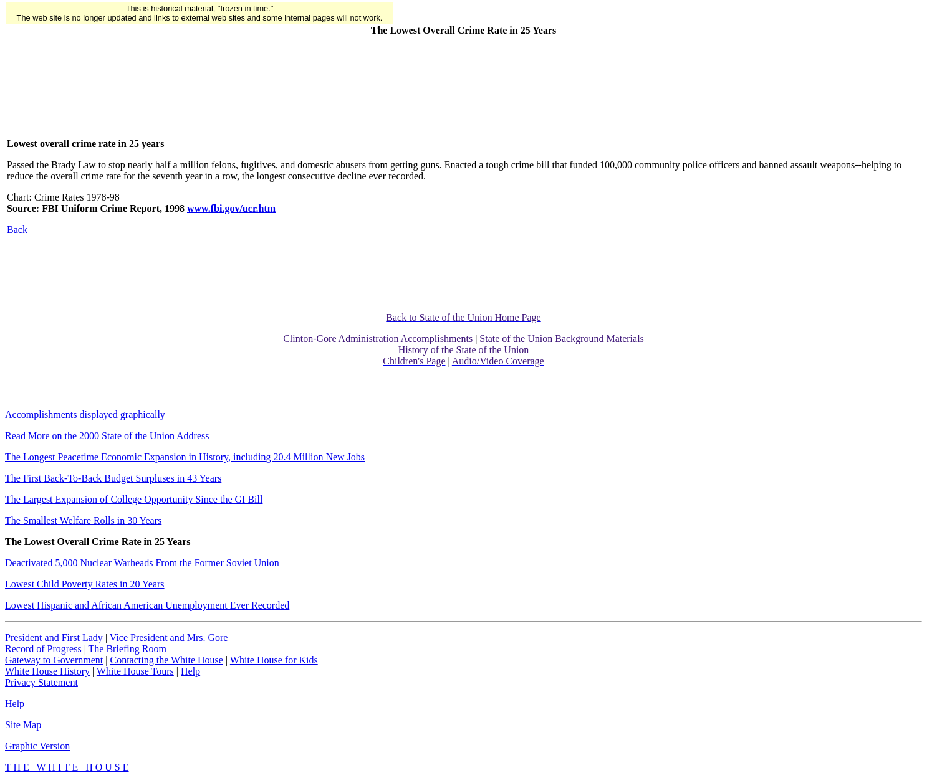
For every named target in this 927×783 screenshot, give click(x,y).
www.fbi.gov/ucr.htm (231, 208)
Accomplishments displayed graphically (85, 414)
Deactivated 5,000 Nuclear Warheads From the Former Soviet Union (142, 563)
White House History (47, 671)
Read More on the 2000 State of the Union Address (107, 435)
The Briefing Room (127, 648)
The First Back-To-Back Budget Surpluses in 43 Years (113, 478)
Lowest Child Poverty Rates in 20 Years (85, 584)
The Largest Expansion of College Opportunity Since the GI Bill (133, 499)
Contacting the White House (166, 660)
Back (17, 229)
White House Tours (135, 671)
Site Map (23, 724)
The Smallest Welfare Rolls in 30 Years (83, 520)
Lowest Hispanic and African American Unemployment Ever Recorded (147, 605)
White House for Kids (274, 660)
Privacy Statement (41, 682)
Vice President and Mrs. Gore (169, 637)
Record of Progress (43, 648)
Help (190, 671)
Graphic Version (37, 746)
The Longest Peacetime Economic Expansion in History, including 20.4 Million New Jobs (185, 457)
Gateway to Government (54, 660)
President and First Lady (54, 637)
